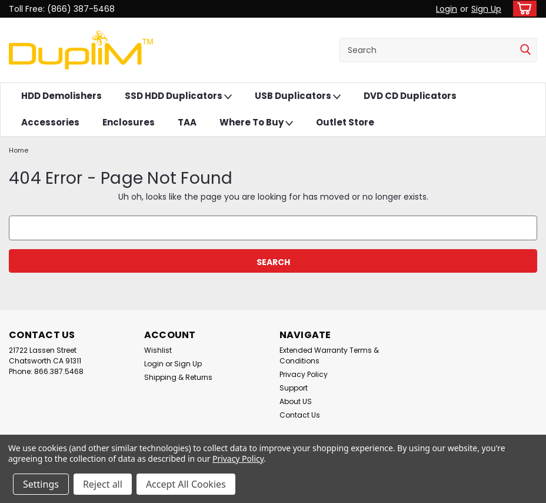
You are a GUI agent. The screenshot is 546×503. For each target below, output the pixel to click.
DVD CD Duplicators (410, 96)
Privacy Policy (303, 374)
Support (293, 388)
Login (446, 9)
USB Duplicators (298, 96)
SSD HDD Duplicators (178, 96)
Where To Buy (256, 123)
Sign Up (486, 9)
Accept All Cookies (186, 484)
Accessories (50, 122)
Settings (41, 484)
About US (295, 401)
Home (18, 150)
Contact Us (299, 415)
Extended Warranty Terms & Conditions (329, 355)
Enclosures (128, 122)
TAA (187, 122)
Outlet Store (345, 122)
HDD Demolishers (61, 96)
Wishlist (158, 350)
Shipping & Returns (178, 377)
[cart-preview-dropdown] (522, 8)
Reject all (102, 484)
